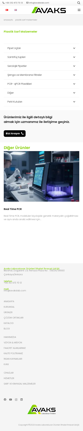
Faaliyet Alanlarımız (15, 348)
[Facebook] (5, 399)
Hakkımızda (10, 337)
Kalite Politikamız (13, 353)
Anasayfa (9, 301)
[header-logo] (48, 10)
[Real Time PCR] (41, 176)
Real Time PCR (13, 209)
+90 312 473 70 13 (13, 282)
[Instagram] (16, 399)
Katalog (9, 323)
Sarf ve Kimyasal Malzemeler (20, 383)
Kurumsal (9, 306)
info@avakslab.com (15, 290)
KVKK (6, 364)
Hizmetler (9, 378)
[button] (79, 3)
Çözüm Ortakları (13, 317)
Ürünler (8, 312)
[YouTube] (10, 399)
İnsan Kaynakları (13, 358)
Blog (7, 328)
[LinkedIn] (21, 399)
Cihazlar (9, 372)
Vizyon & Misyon (13, 342)
